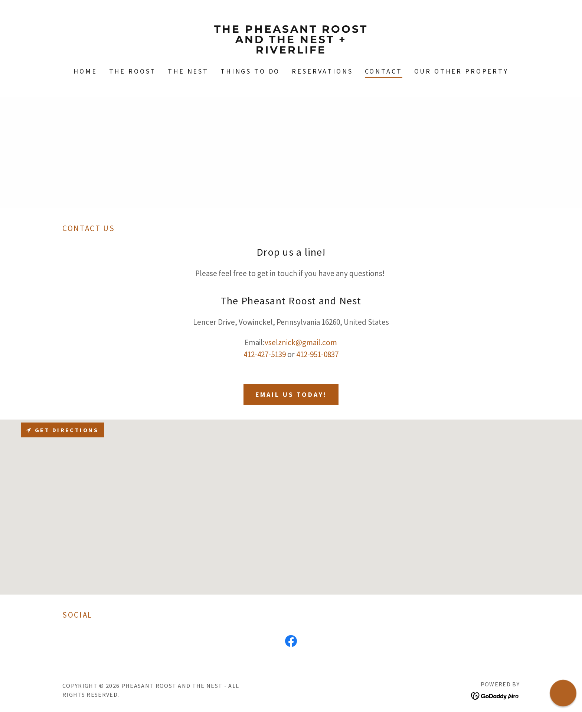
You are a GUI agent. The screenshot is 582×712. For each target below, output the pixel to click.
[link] (291, 51)
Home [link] (85, 71)
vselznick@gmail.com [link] (301, 342)
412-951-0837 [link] (317, 354)
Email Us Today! (291, 394)
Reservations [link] (322, 71)
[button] (563, 693)
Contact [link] (383, 71)
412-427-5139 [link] (264, 354)
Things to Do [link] (250, 71)
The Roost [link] (132, 71)
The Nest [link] (188, 71)
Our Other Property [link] (461, 71)
